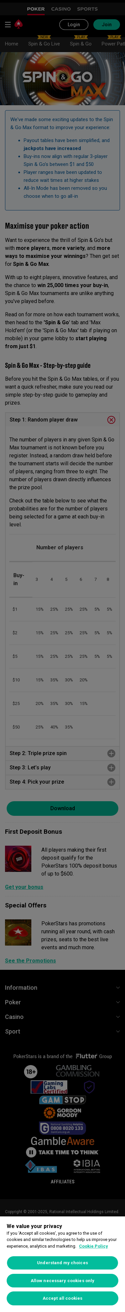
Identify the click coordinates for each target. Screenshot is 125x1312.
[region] (62, 1264)
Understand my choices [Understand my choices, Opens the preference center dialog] (62, 1262)
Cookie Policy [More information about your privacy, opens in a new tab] (93, 1246)
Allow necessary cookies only (63, 1280)
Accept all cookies (62, 1298)
